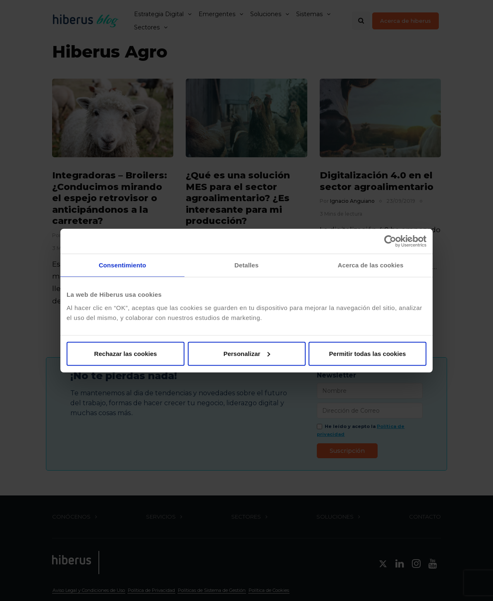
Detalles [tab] (246, 265)
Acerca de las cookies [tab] (371, 265)
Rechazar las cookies (125, 353)
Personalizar (246, 353)
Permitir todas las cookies (367, 353)
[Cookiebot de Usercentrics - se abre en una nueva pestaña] (390, 241)
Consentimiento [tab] (122, 265)
